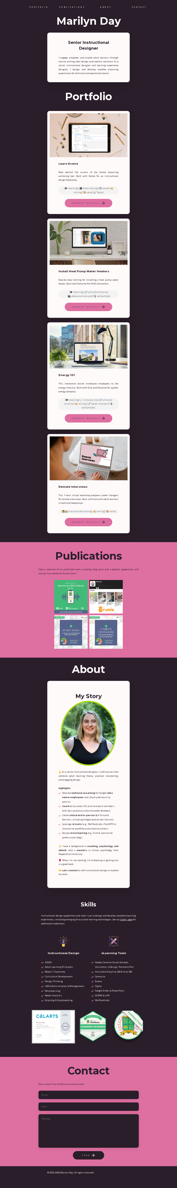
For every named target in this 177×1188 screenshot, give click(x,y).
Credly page (126, 919)
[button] (89, 203)
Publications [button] (72, 7)
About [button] (105, 7)
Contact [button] (139, 7)
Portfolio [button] (38, 7)
